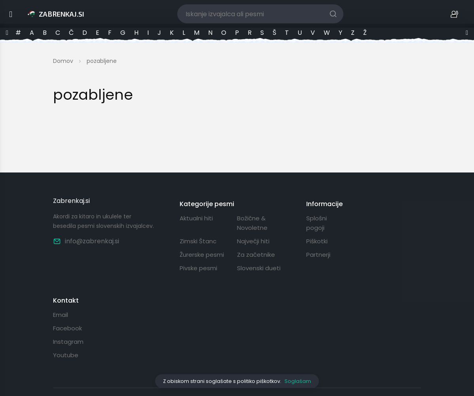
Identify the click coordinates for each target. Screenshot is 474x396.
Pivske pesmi (198, 268)
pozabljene (102, 61)
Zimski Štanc (198, 241)
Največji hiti (253, 241)
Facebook (67, 328)
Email (60, 315)
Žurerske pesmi (202, 254)
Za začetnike (256, 254)
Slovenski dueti (259, 268)
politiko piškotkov (258, 381)
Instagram (68, 341)
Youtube (65, 355)
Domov (63, 61)
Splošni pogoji (316, 223)
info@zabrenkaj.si (86, 241)
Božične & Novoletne (252, 223)
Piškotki (317, 241)
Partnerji (318, 254)
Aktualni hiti (196, 218)
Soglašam (297, 381)
